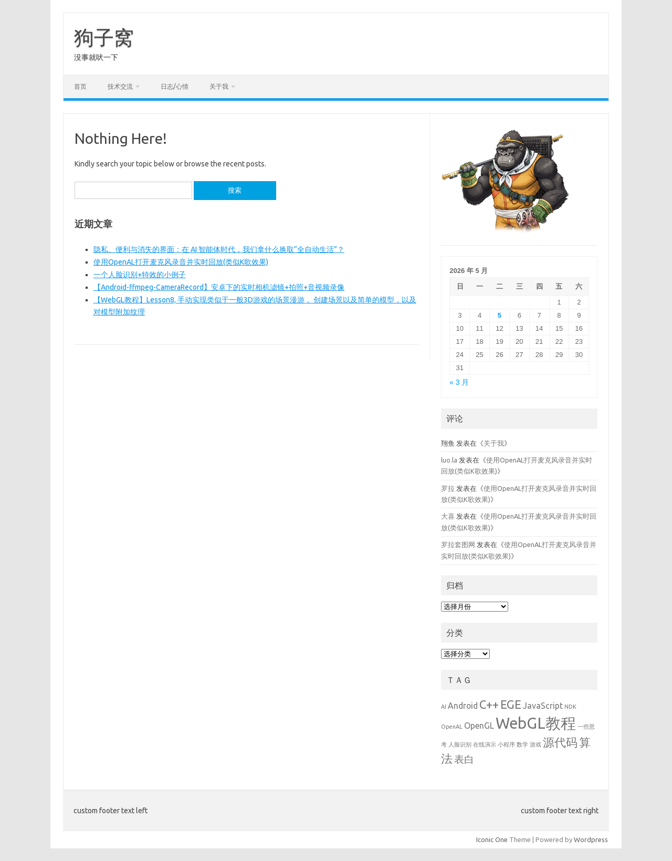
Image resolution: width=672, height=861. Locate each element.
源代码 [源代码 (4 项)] (560, 742)
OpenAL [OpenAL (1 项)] (452, 726)
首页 (80, 86)
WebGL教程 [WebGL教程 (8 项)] (536, 723)
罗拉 (448, 488)
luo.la (449, 460)
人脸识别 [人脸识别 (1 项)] (459, 744)
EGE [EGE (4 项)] (510, 704)
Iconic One (492, 839)
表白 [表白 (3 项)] (464, 759)
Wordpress (591, 839)
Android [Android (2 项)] (463, 705)
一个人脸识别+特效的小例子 (139, 274)
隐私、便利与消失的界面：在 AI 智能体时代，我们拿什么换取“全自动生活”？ (218, 249)
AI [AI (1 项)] (443, 707)
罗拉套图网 (458, 544)
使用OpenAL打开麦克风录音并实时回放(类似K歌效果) (180, 262)
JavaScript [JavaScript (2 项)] (543, 705)
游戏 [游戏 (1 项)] (535, 744)
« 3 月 (459, 382)
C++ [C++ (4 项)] (489, 704)
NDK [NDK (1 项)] (570, 707)
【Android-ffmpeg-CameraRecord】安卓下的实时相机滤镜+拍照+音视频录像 (218, 287)
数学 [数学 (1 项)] (522, 744)
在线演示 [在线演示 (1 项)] (484, 744)
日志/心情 (174, 86)
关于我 (218, 86)
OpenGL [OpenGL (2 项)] (479, 725)
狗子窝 (104, 37)
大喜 (448, 516)
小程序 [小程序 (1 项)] (506, 744)
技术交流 (120, 86)
